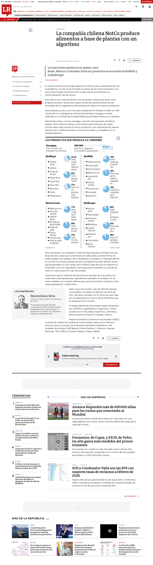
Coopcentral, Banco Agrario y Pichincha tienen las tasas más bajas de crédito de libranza (28, 452)
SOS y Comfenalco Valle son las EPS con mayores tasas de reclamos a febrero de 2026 (103, 472)
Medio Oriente (53, 15)
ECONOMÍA (30, 11)
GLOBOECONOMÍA (57, 11)
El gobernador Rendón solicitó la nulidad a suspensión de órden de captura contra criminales (85, 549)
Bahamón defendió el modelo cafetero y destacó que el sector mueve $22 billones (84, 531)
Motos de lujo (79, 15)
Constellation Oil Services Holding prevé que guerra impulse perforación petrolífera (41, 531)
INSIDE (128, 11)
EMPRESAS (39, 11)
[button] (48, 357)
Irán (115, 15)
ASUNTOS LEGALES (94, 11)
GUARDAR (134, 60)
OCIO (46, 11)
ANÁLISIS (82, 11)
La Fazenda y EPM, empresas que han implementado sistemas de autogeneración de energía (130, 549)
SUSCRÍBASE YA (111, 365)
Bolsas (18, 415)
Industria (18, 431)
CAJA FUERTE (108, 11)
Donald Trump (107, 15)
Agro (76, 525)
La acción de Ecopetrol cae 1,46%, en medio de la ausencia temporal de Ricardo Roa (27, 421)
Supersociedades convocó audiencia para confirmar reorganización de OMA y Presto (27, 436)
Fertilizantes (41, 15)
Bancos (18, 446)
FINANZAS (21, 11)
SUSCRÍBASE (147, 2)
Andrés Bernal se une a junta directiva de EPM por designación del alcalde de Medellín (28, 480)
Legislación (79, 542)
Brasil (32, 525)
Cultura (122, 525)
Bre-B (88, 15)
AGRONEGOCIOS (71, 11)
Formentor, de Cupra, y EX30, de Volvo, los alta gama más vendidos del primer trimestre (102, 441)
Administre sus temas (21, 103)
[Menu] (15, 11)
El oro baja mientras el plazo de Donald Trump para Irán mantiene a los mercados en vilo (41, 548)
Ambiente (18, 402)
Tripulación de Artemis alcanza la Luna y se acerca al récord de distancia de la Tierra (129, 531)
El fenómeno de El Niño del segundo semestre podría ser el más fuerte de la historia (28, 407)
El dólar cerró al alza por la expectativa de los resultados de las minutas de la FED (28, 466)
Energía (18, 474)
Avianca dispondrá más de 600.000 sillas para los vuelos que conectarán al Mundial (104, 410)
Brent (121, 15)
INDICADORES (119, 11)
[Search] (136, 7)
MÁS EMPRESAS (130, 496)
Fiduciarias (96, 15)
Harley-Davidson (66, 15)
